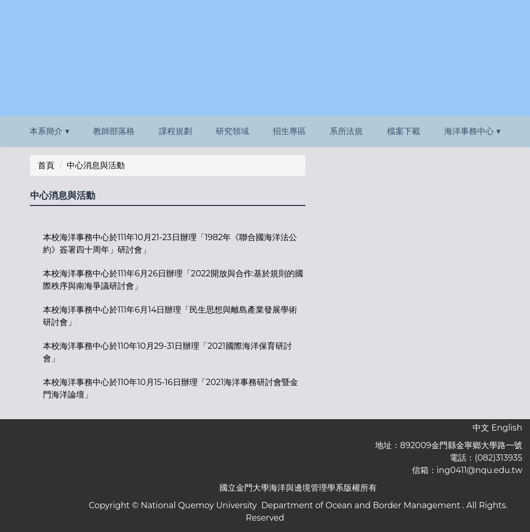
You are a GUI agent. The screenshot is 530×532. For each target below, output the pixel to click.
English (506, 428)
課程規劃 (175, 131)
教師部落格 (114, 131)
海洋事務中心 (469, 131)
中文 (481, 428)
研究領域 (232, 131)
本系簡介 (46, 131)
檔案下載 (403, 131)
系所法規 (346, 131)
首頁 (46, 165)
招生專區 (289, 131)
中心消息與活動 (96, 165)
